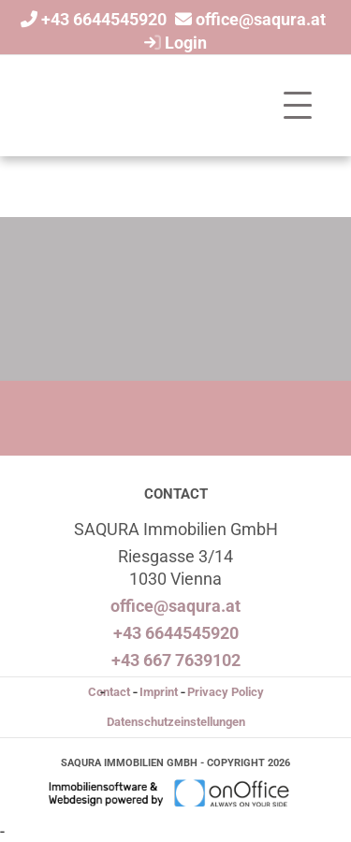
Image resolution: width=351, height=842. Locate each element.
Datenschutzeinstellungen (176, 722)
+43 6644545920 (104, 19)
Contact (109, 692)
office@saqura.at (261, 19)
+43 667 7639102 (176, 660)
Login (173, 42)
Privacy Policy (225, 692)
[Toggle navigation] (297, 106)
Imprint (158, 692)
